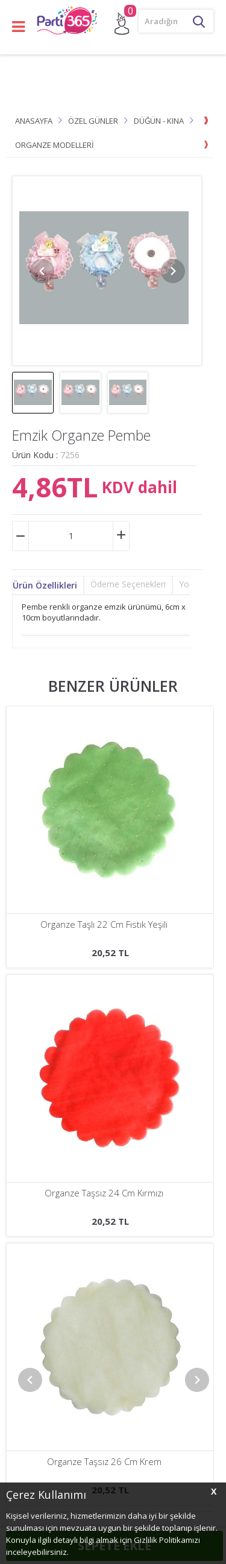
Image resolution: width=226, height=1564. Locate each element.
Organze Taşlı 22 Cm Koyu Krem (104, 924)
